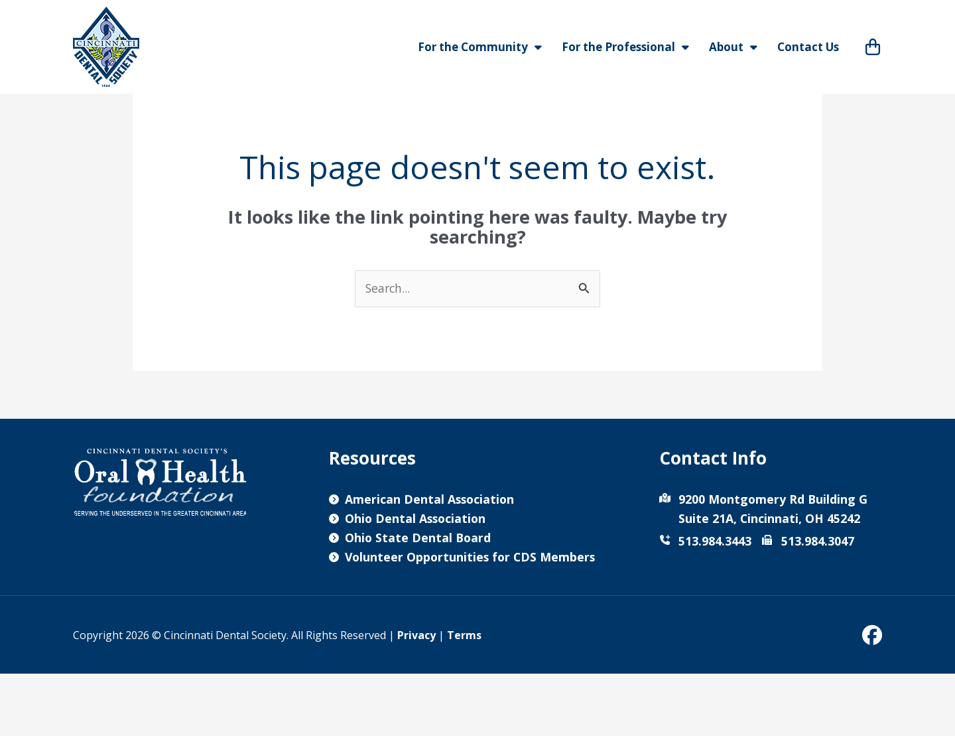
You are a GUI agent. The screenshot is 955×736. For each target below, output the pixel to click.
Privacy (416, 697)
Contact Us (808, 46)
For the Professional (625, 47)
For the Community (480, 47)
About (733, 47)
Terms (464, 697)
